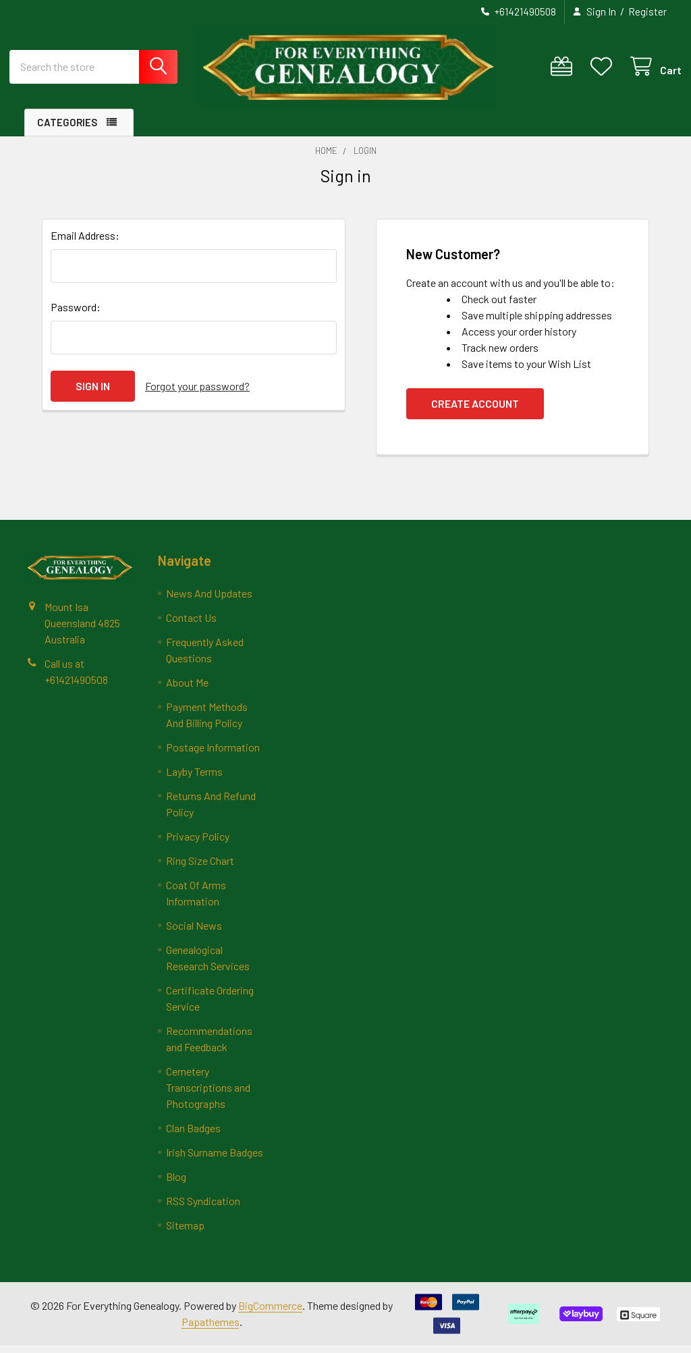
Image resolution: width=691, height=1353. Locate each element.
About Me (187, 689)
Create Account (475, 410)
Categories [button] (67, 130)
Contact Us (191, 624)
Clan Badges (193, 1135)
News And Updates (209, 600)
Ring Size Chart (200, 867)
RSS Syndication (203, 1208)
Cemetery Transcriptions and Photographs (208, 1094)
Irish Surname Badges (214, 1159)
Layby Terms (194, 778)
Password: (76, 314)
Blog (176, 1183)
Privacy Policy (197, 843)
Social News (194, 932)
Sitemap (185, 1232)
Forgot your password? (197, 393)
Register (647, 11)
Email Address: (85, 242)
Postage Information (213, 754)
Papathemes (211, 1329)
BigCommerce (270, 1312)
